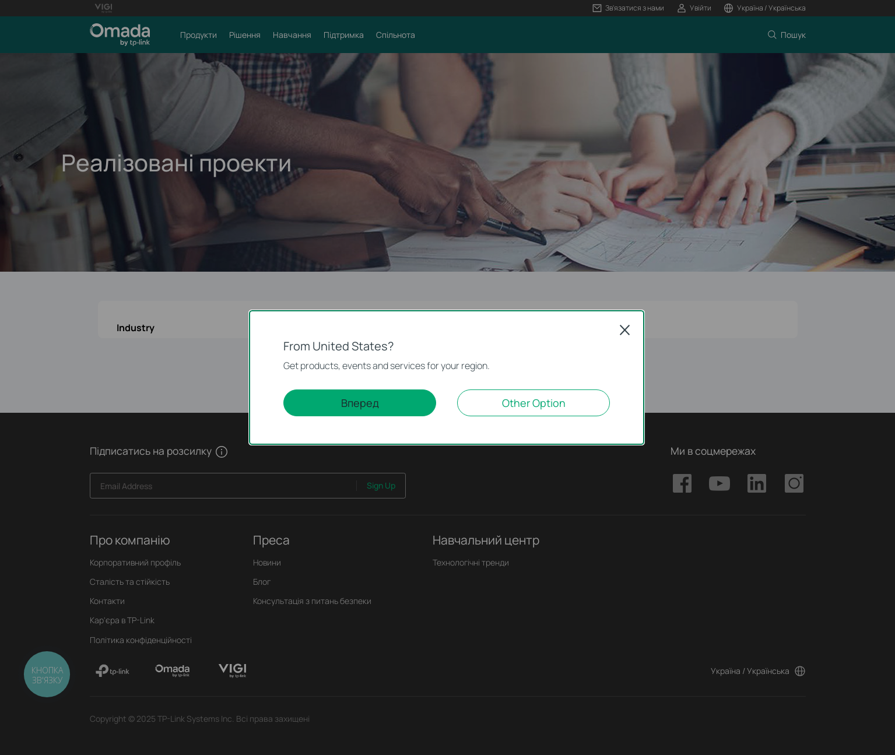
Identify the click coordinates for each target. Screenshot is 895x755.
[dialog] (447, 377)
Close (625, 330)
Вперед (360, 403)
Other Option (534, 403)
